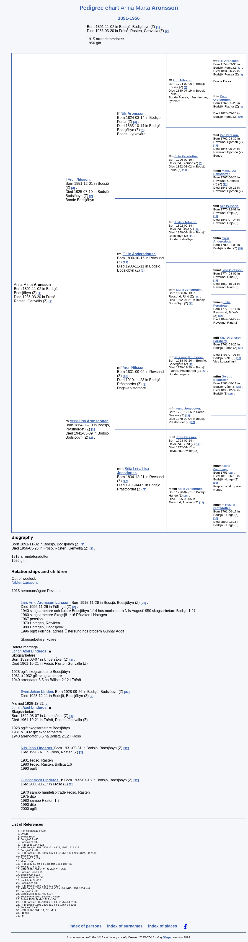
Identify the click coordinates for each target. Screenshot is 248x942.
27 (185, 495)
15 (240, 248)
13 (125, 262)
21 (240, 348)
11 (184, 170)
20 (203, 371)
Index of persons (86, 926)
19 (191, 364)
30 (215, 518)
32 (127, 692)
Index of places (162, 926)
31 (143, 603)
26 (125, 481)
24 (187, 415)
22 (238, 386)
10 (240, 116)
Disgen (168, 937)
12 (215, 145)
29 (215, 483)
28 (230, 472)
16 (197, 296)
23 (230, 393)
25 (192, 422)
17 (191, 303)
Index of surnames (124, 926)
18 (125, 376)
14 (197, 229)
